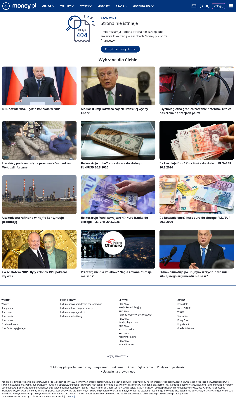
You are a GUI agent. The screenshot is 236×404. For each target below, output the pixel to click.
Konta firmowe (126, 344)
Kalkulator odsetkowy (71, 316)
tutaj (72, 396)
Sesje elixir (182, 316)
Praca (120, 6)
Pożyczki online (126, 329)
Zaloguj (218, 6)
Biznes (84, 6)
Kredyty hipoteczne (129, 322)
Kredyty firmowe (127, 336)
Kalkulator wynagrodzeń (72, 312)
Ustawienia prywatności (118, 372)
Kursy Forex (183, 320)
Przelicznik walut (10, 324)
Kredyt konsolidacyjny (130, 307)
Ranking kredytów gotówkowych (135, 314)
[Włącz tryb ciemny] (204, 6)
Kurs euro (6, 312)
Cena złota (182, 304)
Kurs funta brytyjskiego (13, 328)
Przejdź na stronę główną (120, 49)
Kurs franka (7, 316)
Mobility (104, 6)
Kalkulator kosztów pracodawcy (76, 308)
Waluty (65, 6)
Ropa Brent (183, 324)
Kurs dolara (7, 320)
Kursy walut (7, 308)
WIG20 (180, 312)
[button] (231, 6)
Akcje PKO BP (184, 308)
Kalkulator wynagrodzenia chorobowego (81, 304)
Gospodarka (142, 6)
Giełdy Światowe (185, 328)
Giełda (46, 6)
